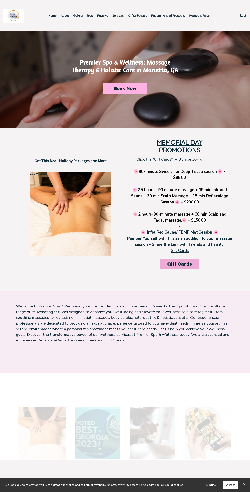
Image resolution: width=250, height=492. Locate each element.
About (65, 15)
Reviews (102, 15)
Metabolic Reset (200, 15)
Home (52, 15)
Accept (230, 485)
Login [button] (243, 15)
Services (118, 15)
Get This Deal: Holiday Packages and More (71, 160)
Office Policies (137, 15)
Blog (90, 15)
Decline (211, 485)
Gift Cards (180, 250)
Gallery (78, 15)
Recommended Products (168, 15)
